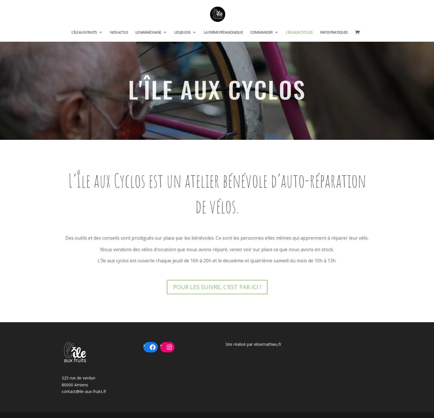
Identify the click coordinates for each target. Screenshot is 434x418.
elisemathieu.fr (267, 344)
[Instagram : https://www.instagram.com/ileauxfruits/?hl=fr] (169, 347)
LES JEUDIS (182, 32)
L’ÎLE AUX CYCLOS (299, 32)
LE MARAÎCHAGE (148, 32)
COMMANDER (261, 32)
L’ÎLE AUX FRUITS (84, 32)
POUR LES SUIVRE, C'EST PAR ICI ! (217, 287)
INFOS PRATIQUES (334, 32)
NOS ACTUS (119, 32)
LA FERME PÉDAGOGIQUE (223, 32)
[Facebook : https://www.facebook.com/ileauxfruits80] (152, 347)
